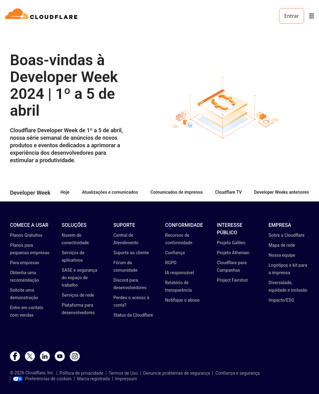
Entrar (291, 15)
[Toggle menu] (311, 16)
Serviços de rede (78, 295)
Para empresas (24, 262)
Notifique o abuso (182, 300)
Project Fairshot (232, 280)
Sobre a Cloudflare (287, 235)
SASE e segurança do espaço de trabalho (79, 278)
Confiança (175, 252)
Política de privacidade (81, 373)
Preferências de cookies (42, 378)
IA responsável (179, 272)
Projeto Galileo (231, 242)
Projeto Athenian (233, 252)
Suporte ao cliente (131, 252)
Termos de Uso (123, 373)
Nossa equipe (282, 255)
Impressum (126, 379)
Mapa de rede (282, 245)
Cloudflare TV (228, 192)
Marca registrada (93, 379)
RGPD (170, 262)
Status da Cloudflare (133, 315)
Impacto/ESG (281, 300)
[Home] (42, 15)
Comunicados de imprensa (176, 192)
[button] (224, 108)
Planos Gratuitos (26, 235)
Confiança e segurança (237, 373)
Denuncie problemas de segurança (176, 373)
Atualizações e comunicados (110, 192)
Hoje (64, 192)
